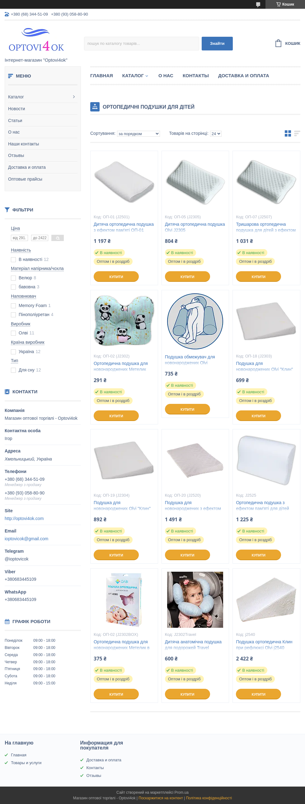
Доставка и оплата (27, 167)
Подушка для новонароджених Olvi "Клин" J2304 (122, 508)
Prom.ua (182, 792)
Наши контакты (23, 143)
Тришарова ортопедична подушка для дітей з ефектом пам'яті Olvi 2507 (266, 230)
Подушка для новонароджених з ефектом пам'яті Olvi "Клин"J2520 (193, 508)
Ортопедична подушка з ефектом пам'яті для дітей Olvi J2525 (262, 508)
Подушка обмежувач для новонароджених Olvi (190, 359)
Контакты (196, 75)
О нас (14, 132)
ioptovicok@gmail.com (26, 538)
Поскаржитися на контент (160, 798)
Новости (16, 108)
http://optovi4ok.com (24, 518)
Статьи (15, 120)
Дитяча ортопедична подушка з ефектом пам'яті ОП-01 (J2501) (124, 230)
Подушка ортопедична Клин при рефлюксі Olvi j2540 (264, 644)
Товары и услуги (26, 762)
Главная (101, 75)
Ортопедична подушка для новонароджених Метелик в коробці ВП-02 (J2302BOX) (121, 647)
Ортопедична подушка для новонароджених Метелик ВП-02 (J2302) (121, 369)
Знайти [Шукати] (217, 43)
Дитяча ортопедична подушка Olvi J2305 (195, 227)
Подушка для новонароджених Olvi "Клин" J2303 (264, 369)
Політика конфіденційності (209, 798)
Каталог (16, 96)
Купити (116, 277)
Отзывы (16, 155)
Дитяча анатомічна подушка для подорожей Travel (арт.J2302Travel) (193, 647)
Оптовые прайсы (25, 179)
